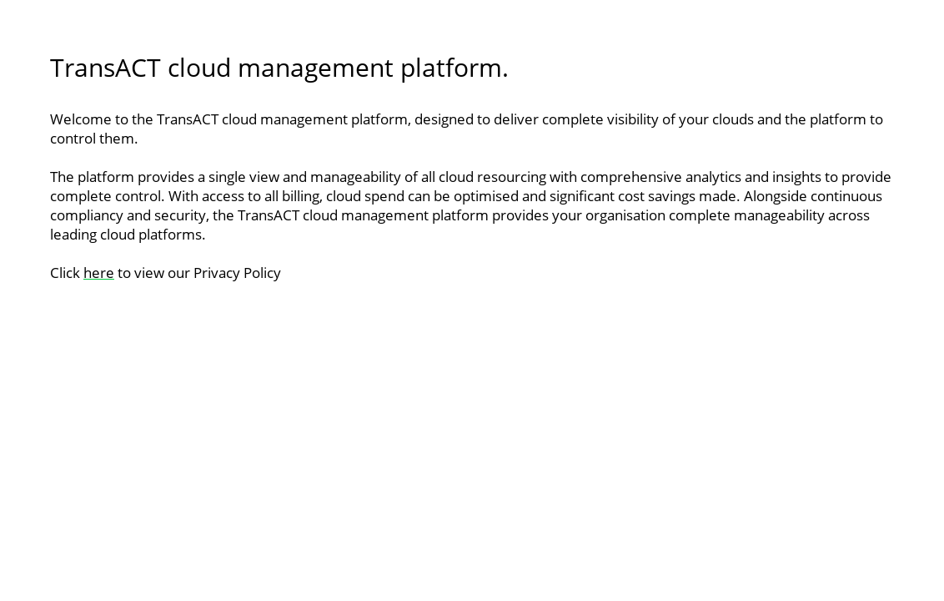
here (98, 272)
